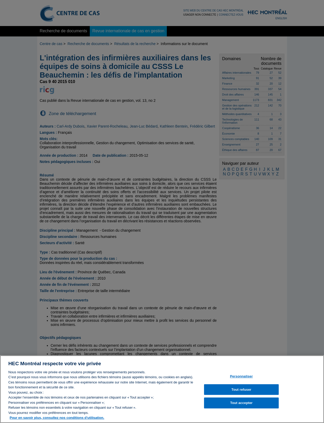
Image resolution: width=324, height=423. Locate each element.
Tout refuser (241, 392)
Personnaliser (241, 379)
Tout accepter (241, 406)
